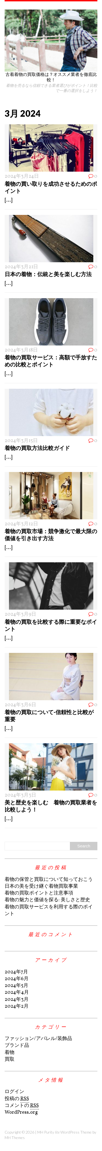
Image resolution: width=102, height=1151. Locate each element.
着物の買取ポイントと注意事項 (39, 893)
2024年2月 (17, 1006)
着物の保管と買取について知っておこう (49, 879)
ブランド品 (17, 1045)
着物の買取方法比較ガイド (37, 448)
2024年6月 (17, 979)
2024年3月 (17, 999)
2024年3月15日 (21, 440)
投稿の (17, 1099)
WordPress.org (21, 1112)
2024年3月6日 (20, 705)
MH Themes (15, 1137)
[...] (8, 200)
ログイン (14, 1091)
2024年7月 (16, 972)
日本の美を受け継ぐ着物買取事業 (41, 886)
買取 (9, 1059)
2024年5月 (16, 985)
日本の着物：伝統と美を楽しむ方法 (48, 274)
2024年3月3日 (20, 795)
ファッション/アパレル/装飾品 (38, 1038)
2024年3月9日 (20, 614)
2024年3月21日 (21, 267)
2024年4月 (17, 992)
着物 (9, 1052)
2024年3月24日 (22, 176)
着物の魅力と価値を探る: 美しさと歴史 (47, 900)
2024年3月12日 (21, 524)
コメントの (22, 1105)
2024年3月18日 (21, 350)
